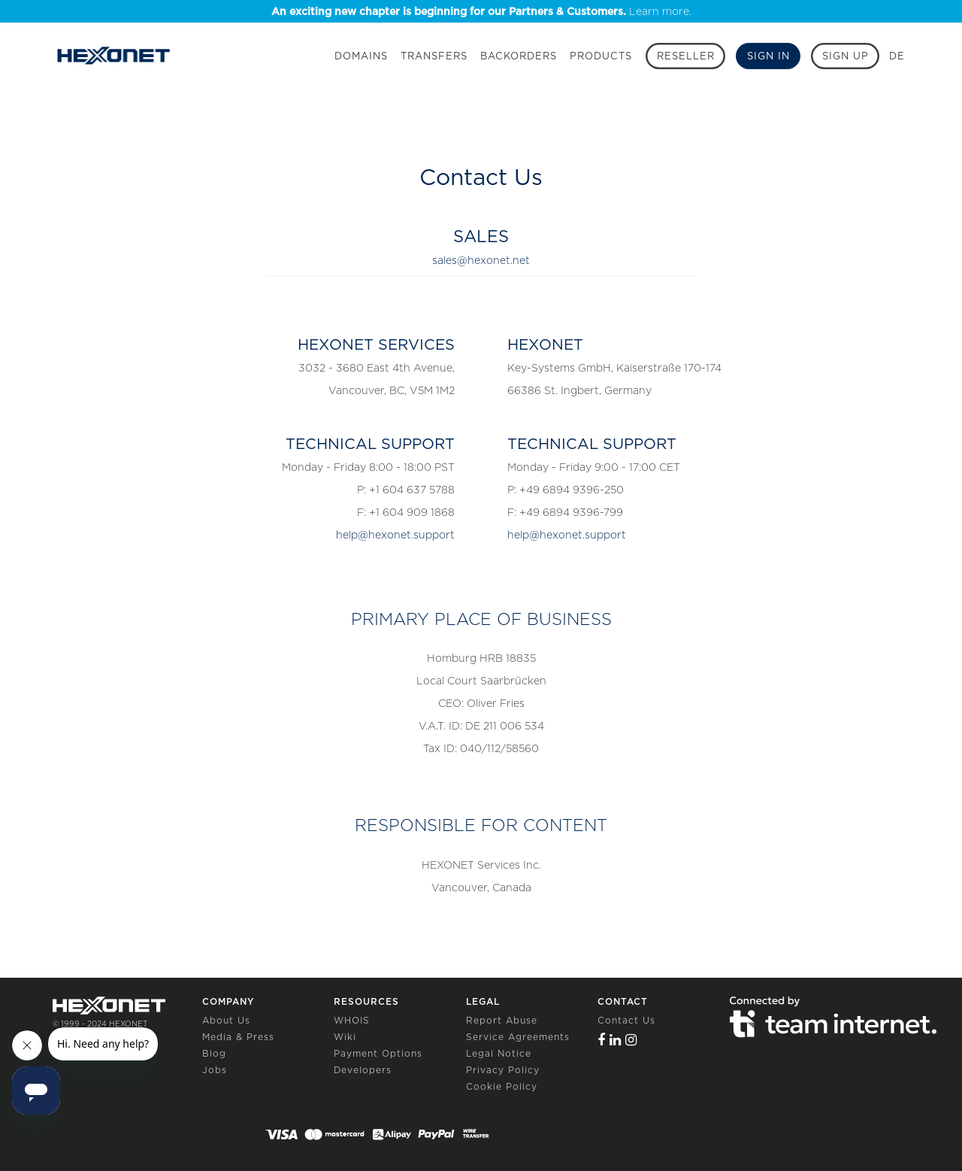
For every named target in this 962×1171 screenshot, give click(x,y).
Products (601, 56)
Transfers (434, 56)
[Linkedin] (616, 1040)
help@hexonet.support (395, 535)
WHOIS (352, 1020)
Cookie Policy (501, 1086)
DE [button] (897, 56)
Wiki (345, 1036)
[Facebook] (601, 1040)
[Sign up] (845, 56)
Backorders (518, 56)
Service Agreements (518, 1036)
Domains (361, 56)
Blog (214, 1053)
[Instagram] (631, 1040)
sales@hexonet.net (481, 260)
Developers (363, 1069)
